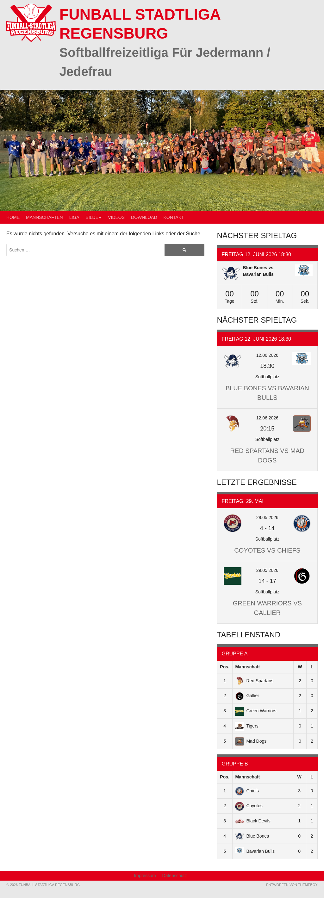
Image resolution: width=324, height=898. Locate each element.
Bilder (94, 217)
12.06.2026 (267, 355)
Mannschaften (44, 217)
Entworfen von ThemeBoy (291, 885)
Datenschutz (174, 875)
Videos (116, 217)
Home (13, 217)
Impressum (145, 875)
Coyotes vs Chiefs (267, 550)
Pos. (224, 666)
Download (144, 217)
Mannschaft (247, 666)
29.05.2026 (267, 517)
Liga (74, 217)
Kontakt (174, 217)
